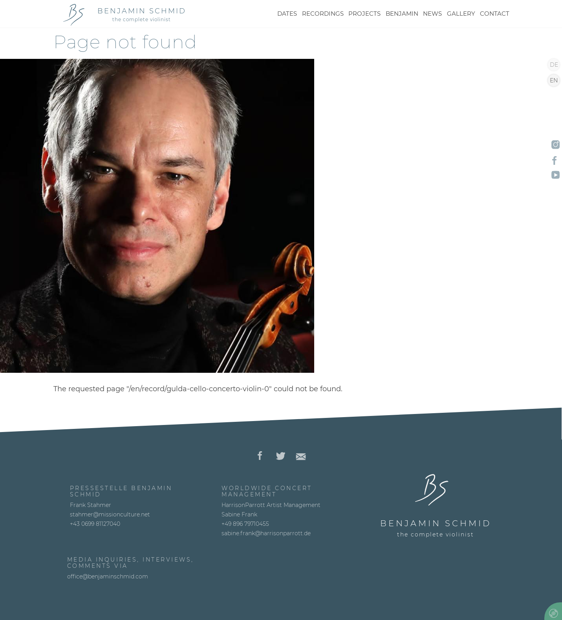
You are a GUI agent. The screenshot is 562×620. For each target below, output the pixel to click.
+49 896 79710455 (245, 523)
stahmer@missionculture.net (110, 514)
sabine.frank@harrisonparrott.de (266, 533)
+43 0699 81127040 (95, 523)
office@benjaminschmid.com (107, 576)
